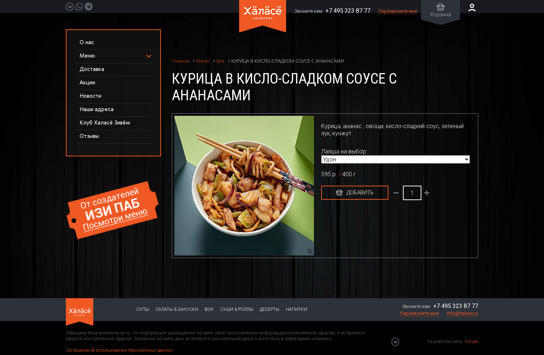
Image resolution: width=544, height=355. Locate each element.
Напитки (296, 309)
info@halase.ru (462, 313)
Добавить (355, 192)
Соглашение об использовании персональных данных (119, 350)
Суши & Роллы (236, 309)
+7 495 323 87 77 (348, 10)
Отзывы (89, 136)
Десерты (269, 309)
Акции (87, 82)
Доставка (92, 69)
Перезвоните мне (397, 11)
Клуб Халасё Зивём (105, 123)
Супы (142, 309)
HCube (471, 341)
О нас (87, 42)
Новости (90, 96)
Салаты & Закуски (177, 309)
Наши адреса (97, 109)
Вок (209, 309)
